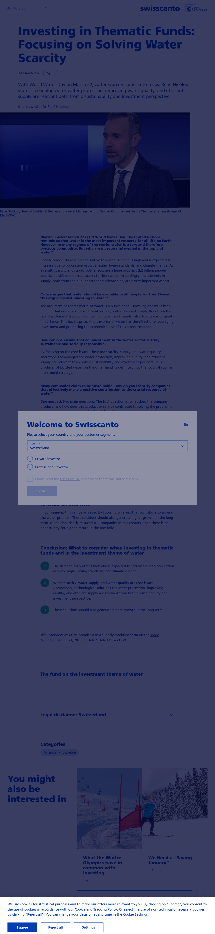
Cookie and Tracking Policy (96, 914)
